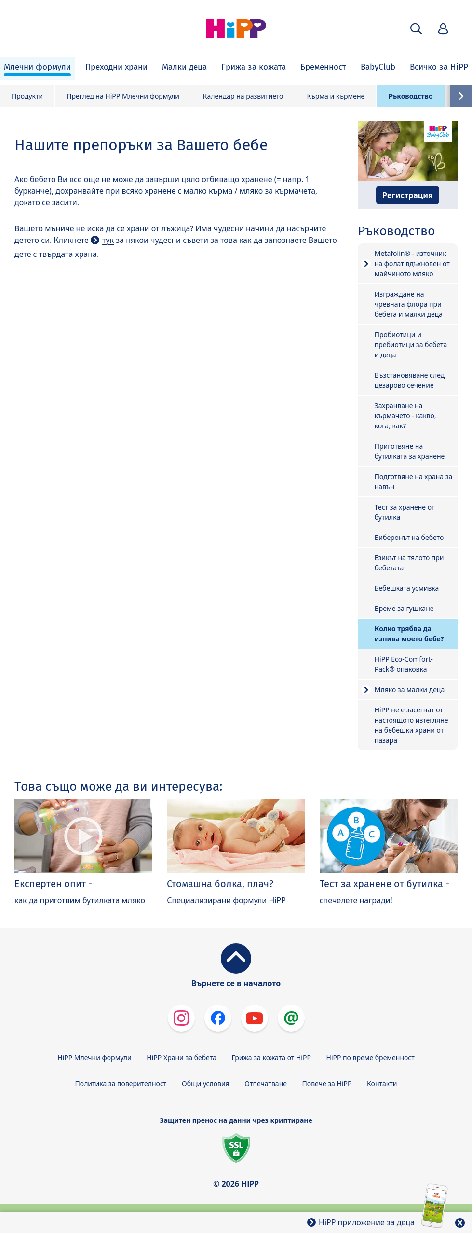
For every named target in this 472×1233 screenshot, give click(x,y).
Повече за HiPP (327, 1083)
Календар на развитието (243, 95)
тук (108, 240)
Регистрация (407, 195)
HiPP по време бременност (370, 1057)
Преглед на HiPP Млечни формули (123, 95)
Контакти (382, 1083)
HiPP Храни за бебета (181, 1057)
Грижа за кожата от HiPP (271, 1057)
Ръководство (410, 95)
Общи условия (205, 1083)
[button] (416, 29)
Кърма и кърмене (335, 95)
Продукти (27, 95)
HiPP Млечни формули (94, 1057)
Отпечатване (265, 1083)
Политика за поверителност (121, 1083)
